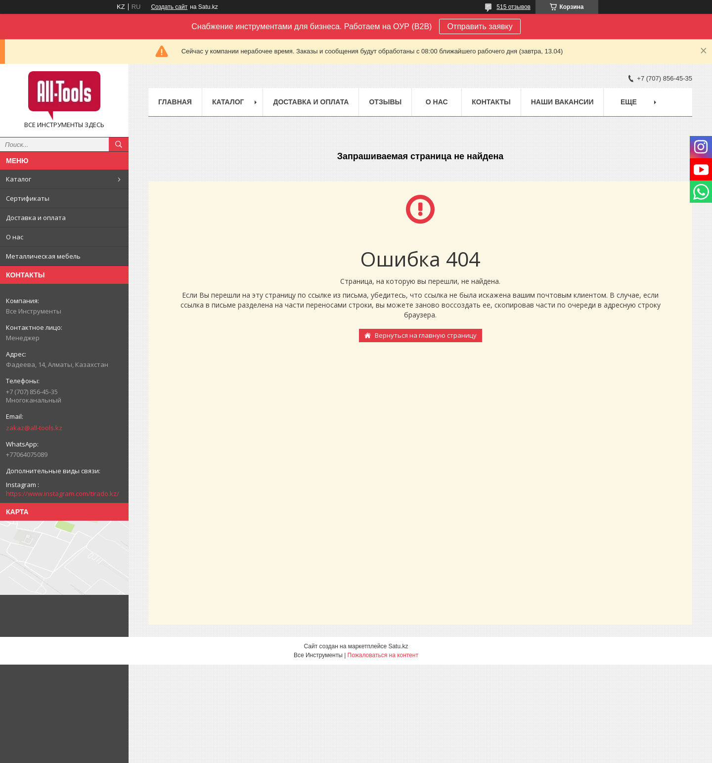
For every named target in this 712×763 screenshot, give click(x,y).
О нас (14, 236)
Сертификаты (27, 198)
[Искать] (119, 144)
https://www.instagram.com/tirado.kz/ (62, 493)
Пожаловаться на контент (383, 655)
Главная (175, 102)
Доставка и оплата (36, 217)
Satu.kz (398, 646)
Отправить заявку (479, 26)
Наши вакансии (562, 102)
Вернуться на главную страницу (426, 335)
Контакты (491, 102)
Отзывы (385, 102)
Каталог (18, 179)
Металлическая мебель (43, 256)
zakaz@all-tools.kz (34, 427)
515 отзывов (513, 6)
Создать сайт (169, 6)
